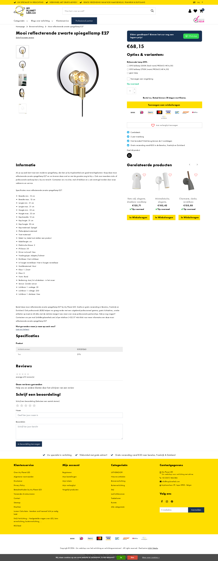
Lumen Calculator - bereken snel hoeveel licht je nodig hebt (36, 512)
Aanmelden (196, 509)
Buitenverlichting (118, 485)
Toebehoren (116, 498)
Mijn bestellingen (69, 476)
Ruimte (114, 502)
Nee (132, 557)
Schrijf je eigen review (25, 37)
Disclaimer (18, 481)
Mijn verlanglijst (68, 485)
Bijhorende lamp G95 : (137, 62)
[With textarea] (69, 431)
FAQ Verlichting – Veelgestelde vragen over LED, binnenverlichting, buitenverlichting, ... (36, 520)
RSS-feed (17, 525)
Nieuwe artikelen (118, 476)
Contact (17, 498)
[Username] (69, 415)
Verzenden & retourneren (24, 494)
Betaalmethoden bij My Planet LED (28, 489)
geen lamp (133, 73)
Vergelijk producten (70, 489)
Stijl (112, 489)
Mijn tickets (67, 481)
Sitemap (17, 502)
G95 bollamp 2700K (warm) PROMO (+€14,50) (149, 69)
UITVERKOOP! (117, 472)
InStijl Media (153, 548)
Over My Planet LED (22, 472)
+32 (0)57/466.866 (168, 478)
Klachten (17, 507)
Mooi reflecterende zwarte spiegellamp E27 (66, 26)
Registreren (67, 472)
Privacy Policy (19, 485)
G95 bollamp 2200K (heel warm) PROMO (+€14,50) (151, 65)
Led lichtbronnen (118, 494)
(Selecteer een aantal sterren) (38, 401)
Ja (121, 557)
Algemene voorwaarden (24, 476)
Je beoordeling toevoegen (29, 444)
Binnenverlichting (36, 26)
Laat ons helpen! (22, 329)
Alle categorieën (118, 507)
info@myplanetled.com (170, 481)
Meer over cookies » (150, 557)
